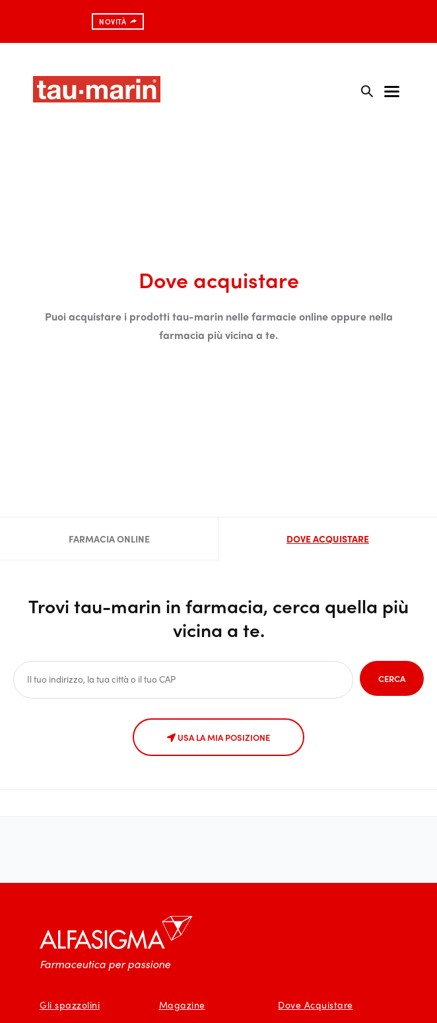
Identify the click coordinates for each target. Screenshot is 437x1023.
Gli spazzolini (70, 1004)
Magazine (182, 1004)
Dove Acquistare (315, 1004)
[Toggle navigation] (392, 90)
